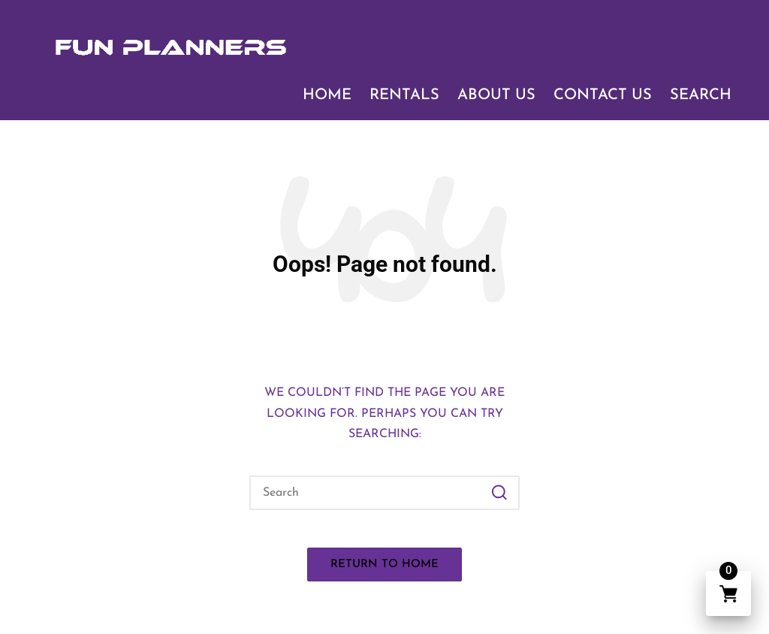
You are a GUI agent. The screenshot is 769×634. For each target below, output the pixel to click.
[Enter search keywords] (384, 493)
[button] (499, 493)
